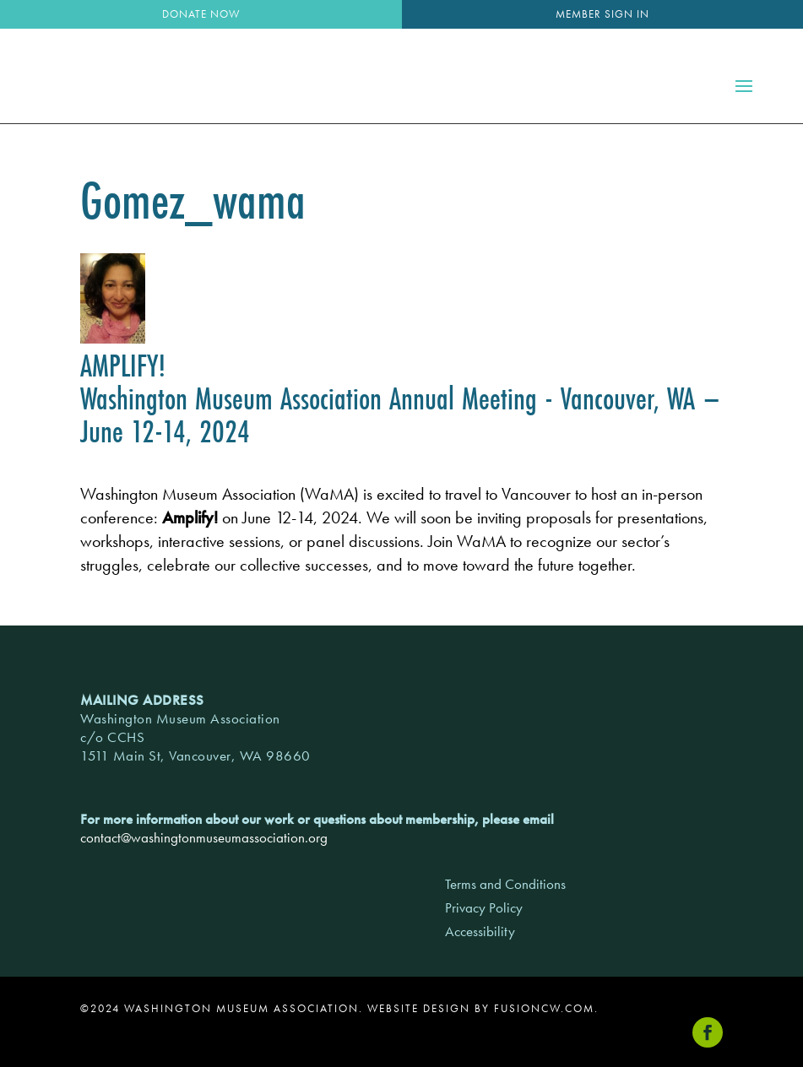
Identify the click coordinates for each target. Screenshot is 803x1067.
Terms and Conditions (505, 884)
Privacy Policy (484, 907)
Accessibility (480, 931)
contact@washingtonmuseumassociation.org (204, 837)
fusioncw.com (544, 1008)
